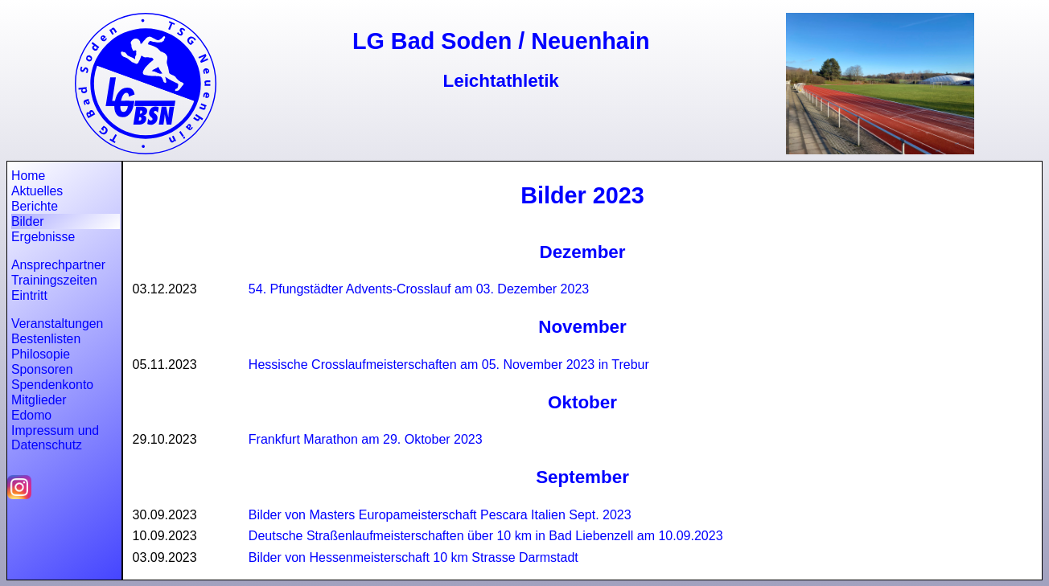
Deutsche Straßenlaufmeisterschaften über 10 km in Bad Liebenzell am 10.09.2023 (486, 536)
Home (28, 175)
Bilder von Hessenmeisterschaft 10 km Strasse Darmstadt (413, 557)
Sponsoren (42, 369)
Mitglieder (39, 400)
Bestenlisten (45, 339)
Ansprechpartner (58, 265)
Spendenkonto (52, 384)
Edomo (31, 415)
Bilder (27, 221)
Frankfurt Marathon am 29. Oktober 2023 (366, 439)
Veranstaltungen (57, 323)
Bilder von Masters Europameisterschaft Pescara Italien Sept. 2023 (440, 515)
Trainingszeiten (54, 280)
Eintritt (29, 295)
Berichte (34, 206)
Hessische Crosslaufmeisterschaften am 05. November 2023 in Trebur (449, 364)
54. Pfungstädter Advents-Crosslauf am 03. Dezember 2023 (419, 289)
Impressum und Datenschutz (55, 438)
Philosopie (40, 354)
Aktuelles (37, 191)
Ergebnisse (43, 237)
